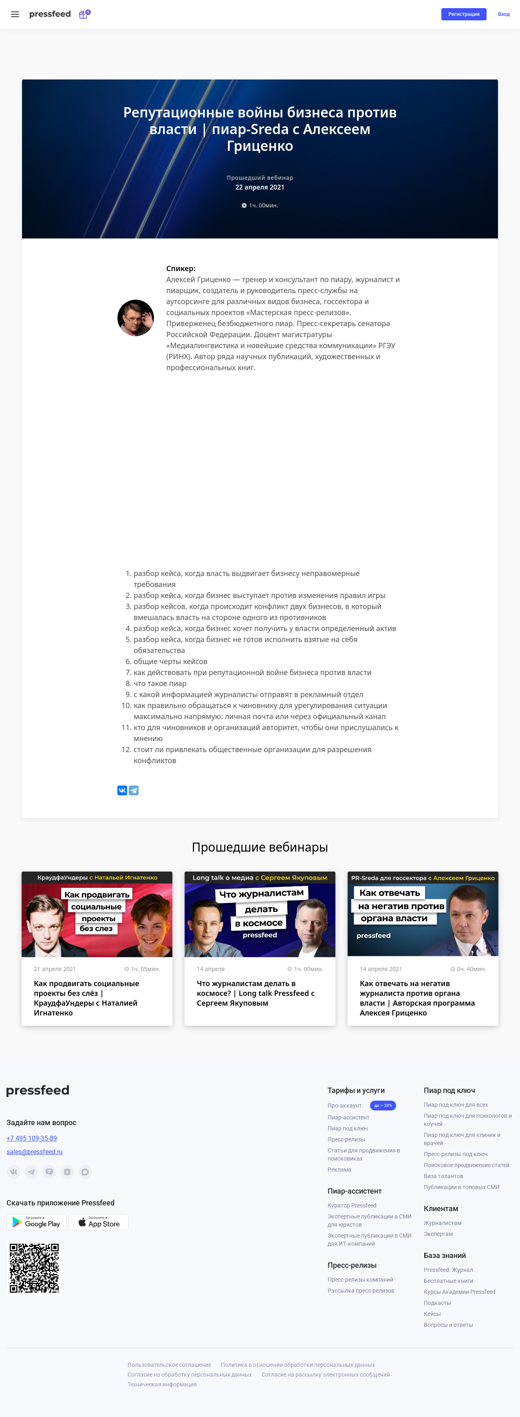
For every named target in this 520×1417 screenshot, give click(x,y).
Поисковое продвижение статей (466, 1165)
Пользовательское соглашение (169, 1365)
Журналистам (442, 1223)
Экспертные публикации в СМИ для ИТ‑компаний (370, 1239)
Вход (504, 14)
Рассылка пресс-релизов (361, 1290)
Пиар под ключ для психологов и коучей (468, 1119)
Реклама (339, 1169)
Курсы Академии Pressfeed (460, 1292)
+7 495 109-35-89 (32, 1138)
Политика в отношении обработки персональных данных (298, 1365)
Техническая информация (162, 1384)
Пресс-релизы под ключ (456, 1154)
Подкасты (437, 1303)
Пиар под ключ (348, 1128)
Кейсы (432, 1314)
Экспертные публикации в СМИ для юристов (370, 1220)
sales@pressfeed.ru (35, 1152)
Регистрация (464, 14)
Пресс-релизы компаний (360, 1279)
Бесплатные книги (448, 1281)
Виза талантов (443, 1176)
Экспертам (438, 1234)
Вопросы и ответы (448, 1325)
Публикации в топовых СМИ (462, 1187)
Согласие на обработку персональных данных (190, 1374)
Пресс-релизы (346, 1139)
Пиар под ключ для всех (456, 1104)
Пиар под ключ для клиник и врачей (462, 1139)
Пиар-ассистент (349, 1117)
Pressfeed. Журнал (448, 1270)
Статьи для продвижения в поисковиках (364, 1154)
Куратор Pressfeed (352, 1205)
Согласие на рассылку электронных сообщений (326, 1374)
